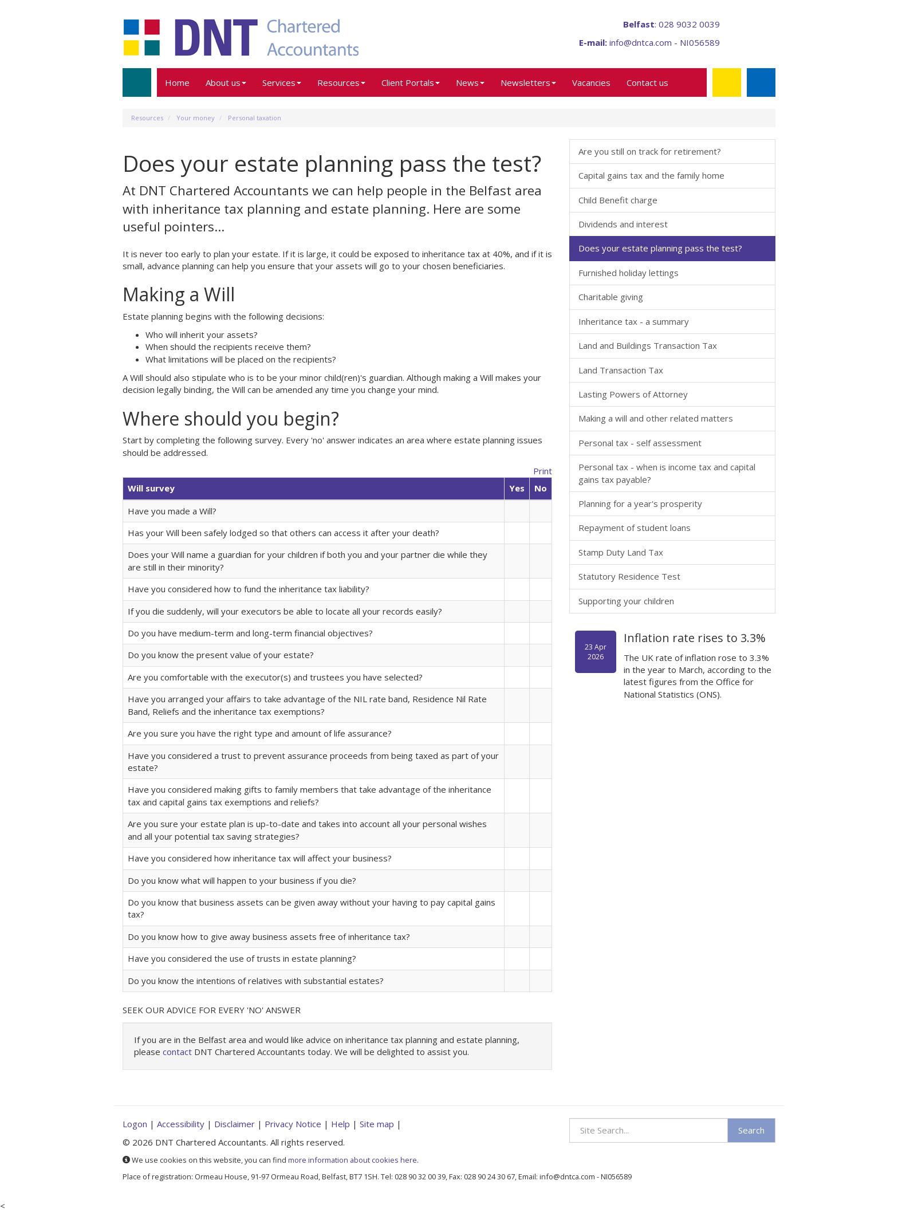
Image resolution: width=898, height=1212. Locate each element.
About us (226, 82)
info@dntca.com (640, 42)
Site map (377, 1124)
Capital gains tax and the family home (651, 175)
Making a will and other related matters (655, 418)
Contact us (647, 82)
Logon (135, 1124)
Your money (195, 117)
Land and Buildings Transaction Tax (647, 345)
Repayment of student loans (634, 527)
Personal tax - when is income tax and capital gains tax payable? (666, 473)
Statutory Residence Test (629, 576)
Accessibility (180, 1124)
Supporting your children (626, 601)
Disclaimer (234, 1124)
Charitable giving (610, 296)
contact (177, 1051)
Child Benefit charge (617, 200)
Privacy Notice (293, 1124)
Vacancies (591, 82)
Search (751, 1130)
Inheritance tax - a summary (633, 321)
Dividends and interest (623, 224)
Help (340, 1124)
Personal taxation (254, 117)
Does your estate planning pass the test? (660, 248)
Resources (341, 82)
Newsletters (528, 82)
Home (177, 82)
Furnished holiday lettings (628, 272)
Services (281, 82)
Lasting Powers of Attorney (633, 394)
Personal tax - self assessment (640, 442)
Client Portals (410, 82)
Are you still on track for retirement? (649, 151)
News (470, 82)
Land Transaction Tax (620, 370)
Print (542, 471)
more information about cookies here (352, 1160)
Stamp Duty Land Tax (620, 552)
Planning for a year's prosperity (640, 503)
